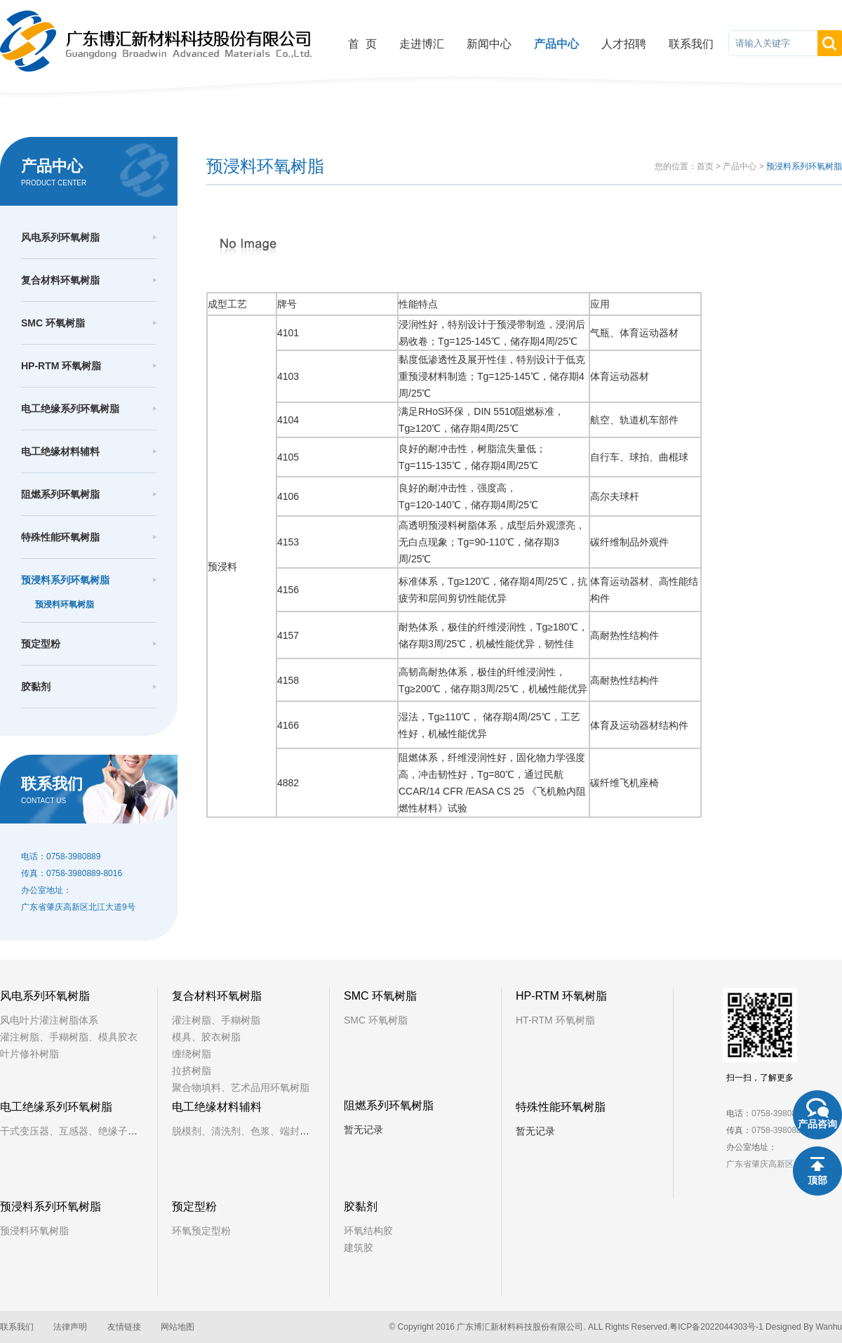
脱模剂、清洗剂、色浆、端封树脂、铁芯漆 (265, 1131)
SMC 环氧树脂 (53, 323)
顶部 (817, 1180)
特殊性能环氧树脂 (60, 537)
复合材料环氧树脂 (60, 280)
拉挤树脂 (191, 1070)
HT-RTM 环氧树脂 (555, 1020)
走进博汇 (421, 44)
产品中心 (556, 44)
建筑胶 (358, 1247)
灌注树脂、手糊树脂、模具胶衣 (69, 1037)
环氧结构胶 (368, 1230)
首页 (705, 166)
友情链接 (124, 1327)
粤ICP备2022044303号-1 (716, 1327)
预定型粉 (40, 643)
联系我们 (691, 44)
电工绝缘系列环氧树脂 (70, 408)
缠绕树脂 (191, 1053)
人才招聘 (623, 44)
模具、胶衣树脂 (206, 1037)
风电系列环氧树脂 (60, 237)
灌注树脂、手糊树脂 (216, 1020)
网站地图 (177, 1327)
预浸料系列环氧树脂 (65, 580)
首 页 (362, 44)
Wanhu (828, 1327)
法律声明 (70, 1327)
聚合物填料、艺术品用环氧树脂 (240, 1087)
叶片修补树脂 (29, 1053)
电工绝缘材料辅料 (60, 451)
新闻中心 (489, 44)
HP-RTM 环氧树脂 (61, 365)
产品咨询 (817, 1124)
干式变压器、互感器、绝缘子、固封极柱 (88, 1131)
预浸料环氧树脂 (64, 604)
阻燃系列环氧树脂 (60, 494)
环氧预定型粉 (201, 1230)
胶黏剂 (36, 686)
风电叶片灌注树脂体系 (49, 1020)
